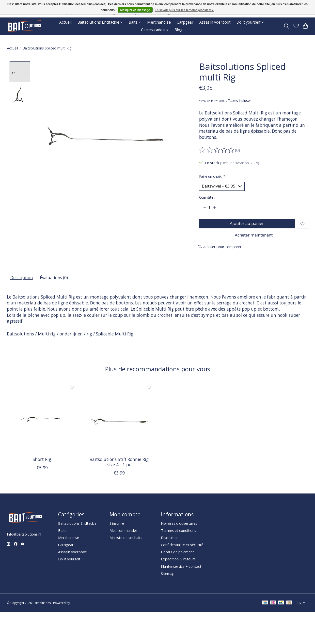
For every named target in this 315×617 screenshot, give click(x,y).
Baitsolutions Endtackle (77, 527)
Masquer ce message (135, 10)
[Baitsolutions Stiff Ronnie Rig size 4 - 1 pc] (119, 422)
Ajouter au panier (246, 225)
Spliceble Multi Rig (114, 339)
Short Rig (42, 464)
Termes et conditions (178, 535)
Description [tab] (22, 282)
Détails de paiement (177, 556)
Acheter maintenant (253, 238)
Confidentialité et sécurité (182, 549)
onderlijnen (71, 339)
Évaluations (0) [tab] (57, 282)
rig (89, 339)
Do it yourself (69, 563)
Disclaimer (169, 542)
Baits (62, 535)
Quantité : (207, 197)
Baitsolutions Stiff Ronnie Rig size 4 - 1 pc (118, 466)
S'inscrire (117, 527)
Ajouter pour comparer (220, 250)
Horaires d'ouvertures (179, 527)
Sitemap (167, 578)
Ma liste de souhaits (126, 542)
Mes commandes (124, 535)
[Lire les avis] (217, 150)
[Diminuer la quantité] (204, 208)
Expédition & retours (178, 563)
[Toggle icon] (286, 26)
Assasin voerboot (215, 22)
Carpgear (185, 22)
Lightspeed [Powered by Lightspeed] (78, 608)
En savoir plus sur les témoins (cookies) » (184, 10)
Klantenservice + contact (181, 571)
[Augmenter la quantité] (215, 208)
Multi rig (47, 339)
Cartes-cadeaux (155, 29)
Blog (178, 29)
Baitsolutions (20, 339)
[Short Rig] (42, 422)
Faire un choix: (212, 176)
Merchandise (159, 22)
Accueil (65, 22)
